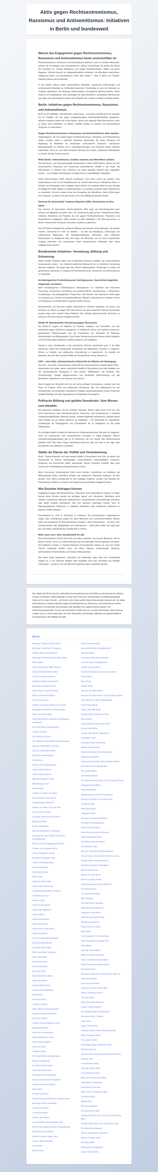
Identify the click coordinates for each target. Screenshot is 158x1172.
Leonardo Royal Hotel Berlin (93, 743)
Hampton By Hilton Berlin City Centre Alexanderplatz (48, 837)
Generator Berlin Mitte (90, 1068)
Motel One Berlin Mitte (42, 714)
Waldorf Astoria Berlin (90, 747)
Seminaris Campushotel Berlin (94, 818)
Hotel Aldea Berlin (40, 924)
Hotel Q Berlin (38, 914)
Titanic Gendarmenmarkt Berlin (94, 960)
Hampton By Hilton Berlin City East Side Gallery (102, 695)
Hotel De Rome (39, 1047)
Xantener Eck (87, 1059)
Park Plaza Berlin (88, 809)
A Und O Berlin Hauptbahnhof (94, 662)
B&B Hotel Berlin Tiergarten (44, 952)
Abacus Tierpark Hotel (90, 1138)
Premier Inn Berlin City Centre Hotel (96, 799)
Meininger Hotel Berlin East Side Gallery (50, 658)
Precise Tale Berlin (40, 1094)
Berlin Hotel (37, 877)
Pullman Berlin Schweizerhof (45, 653)
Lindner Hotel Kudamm (91, 1007)
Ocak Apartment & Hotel (43, 1037)
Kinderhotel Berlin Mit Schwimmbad (96, 752)
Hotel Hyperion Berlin (41, 812)
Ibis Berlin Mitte (87, 1142)
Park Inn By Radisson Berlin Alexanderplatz (51, 1127)
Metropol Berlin (87, 653)
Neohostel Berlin (88, 969)
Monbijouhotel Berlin (90, 922)
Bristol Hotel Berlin (40, 826)
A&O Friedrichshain (89, 870)
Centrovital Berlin (39, 966)
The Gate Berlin (88, 997)
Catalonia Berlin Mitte (41, 881)
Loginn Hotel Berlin (89, 1026)
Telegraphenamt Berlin (91, 785)
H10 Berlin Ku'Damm (41, 736)
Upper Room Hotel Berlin (43, 929)
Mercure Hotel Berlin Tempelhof (46, 831)
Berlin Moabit (86, 898)
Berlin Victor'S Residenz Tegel (94, 1092)
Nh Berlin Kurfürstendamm (92, 823)
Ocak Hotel (86, 1021)
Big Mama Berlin (39, 821)
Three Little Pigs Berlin (91, 710)
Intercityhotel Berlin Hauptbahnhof (96, 648)
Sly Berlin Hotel (87, 804)
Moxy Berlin (86, 681)
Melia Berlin (37, 1089)
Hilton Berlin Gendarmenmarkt (45, 1009)
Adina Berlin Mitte (40, 872)
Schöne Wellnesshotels (42, 1141)
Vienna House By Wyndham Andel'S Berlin (51, 1099)
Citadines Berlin (39, 1051)
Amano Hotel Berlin (40, 1117)
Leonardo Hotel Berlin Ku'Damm (46, 817)
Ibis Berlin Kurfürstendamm (93, 842)
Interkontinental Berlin (41, 770)
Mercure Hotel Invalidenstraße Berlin (48, 844)
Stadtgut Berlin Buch (41, 985)
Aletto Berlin (86, 946)
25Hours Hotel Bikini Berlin (44, 751)
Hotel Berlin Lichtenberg (91, 1082)
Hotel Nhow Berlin (89, 979)
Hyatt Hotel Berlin (40, 933)
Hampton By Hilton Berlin (92, 691)
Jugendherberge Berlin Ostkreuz (46, 891)
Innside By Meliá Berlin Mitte (44, 672)
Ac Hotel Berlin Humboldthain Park (47, 1122)
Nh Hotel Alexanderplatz (91, 1128)
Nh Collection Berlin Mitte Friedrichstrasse (50, 741)
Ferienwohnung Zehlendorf (44, 1075)
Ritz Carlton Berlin (89, 771)
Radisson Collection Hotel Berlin (46, 644)
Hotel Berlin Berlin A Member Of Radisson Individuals (50, 720)
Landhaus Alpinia (39, 1004)
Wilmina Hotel (38, 900)
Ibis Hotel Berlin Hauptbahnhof (45, 727)
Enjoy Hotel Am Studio (91, 927)
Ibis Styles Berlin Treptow (92, 1016)
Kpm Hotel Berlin (39, 957)
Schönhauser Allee (89, 846)
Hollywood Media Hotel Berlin (45, 681)
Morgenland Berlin (40, 1028)
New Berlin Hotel (39, 962)
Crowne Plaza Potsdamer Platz (46, 1023)
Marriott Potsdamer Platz (43, 779)
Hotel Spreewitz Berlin (42, 1070)
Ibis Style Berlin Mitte (90, 1111)
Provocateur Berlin (89, 1040)
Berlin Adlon (37, 662)
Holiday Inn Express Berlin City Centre (49, 705)
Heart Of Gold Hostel (90, 983)
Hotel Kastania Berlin (41, 1042)
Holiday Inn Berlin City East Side (46, 807)
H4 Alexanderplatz (40, 867)
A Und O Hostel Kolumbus (43, 676)
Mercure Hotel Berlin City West (45, 746)
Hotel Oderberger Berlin (91, 837)
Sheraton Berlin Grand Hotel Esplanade (98, 1030)
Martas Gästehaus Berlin (92, 993)
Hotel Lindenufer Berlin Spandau (46, 1080)
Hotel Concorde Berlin (90, 644)
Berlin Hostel (38, 1150)
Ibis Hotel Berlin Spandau (92, 903)
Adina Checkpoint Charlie (43, 853)
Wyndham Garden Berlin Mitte (94, 988)
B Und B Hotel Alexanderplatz (45, 938)
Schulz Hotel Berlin (89, 728)
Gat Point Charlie (39, 1018)
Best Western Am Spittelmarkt (94, 766)
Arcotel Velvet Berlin (90, 1152)
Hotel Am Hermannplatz (42, 1032)
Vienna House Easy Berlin (43, 1084)
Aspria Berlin (86, 676)
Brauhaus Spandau (89, 1106)
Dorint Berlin (86, 719)
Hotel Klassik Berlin (40, 919)
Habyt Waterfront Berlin (42, 976)
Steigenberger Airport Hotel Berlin (95, 724)
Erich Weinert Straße (90, 1073)
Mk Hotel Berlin (39, 971)
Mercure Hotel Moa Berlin (43, 695)
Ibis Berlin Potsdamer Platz (44, 686)
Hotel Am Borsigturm (41, 905)
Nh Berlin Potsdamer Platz (44, 858)
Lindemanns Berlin (40, 1108)
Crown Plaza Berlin (89, 705)
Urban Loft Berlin (39, 732)
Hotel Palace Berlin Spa (42, 886)
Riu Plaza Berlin (39, 999)
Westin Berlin (38, 788)
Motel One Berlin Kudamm (92, 955)
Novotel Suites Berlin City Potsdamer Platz (99, 1124)
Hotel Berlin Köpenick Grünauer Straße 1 (99, 672)
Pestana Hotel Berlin (90, 757)
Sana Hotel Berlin (88, 790)
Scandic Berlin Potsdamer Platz (95, 714)
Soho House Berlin (40, 700)
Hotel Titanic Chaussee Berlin (45, 691)
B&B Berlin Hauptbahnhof (92, 908)
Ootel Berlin (37, 995)
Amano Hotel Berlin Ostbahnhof (95, 733)
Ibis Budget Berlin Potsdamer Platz (96, 1045)
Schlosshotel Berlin (89, 776)
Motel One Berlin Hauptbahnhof (95, 941)
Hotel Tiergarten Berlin (91, 1035)
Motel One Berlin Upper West (45, 1136)
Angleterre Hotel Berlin (91, 913)
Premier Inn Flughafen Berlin (45, 848)
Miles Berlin (86, 931)
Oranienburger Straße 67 (43, 803)
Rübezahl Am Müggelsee (92, 1147)
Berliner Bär (86, 1101)
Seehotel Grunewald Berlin (92, 917)
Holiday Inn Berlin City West (44, 793)
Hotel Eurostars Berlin (90, 828)
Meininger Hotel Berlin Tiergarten (46, 648)
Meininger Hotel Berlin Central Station (48, 710)
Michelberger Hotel (40, 784)
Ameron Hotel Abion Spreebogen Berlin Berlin (101, 1054)
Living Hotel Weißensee (42, 990)
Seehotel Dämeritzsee (42, 943)
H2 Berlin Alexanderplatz (43, 755)
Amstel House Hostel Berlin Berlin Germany (100, 856)
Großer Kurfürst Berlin (90, 667)
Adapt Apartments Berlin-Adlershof (96, 884)
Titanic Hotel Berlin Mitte (43, 863)
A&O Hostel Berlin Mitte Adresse (46, 667)
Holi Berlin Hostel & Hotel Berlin (95, 865)
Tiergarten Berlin (88, 813)
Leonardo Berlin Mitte (41, 948)
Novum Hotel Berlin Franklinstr (94, 1133)
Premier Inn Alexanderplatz (44, 765)
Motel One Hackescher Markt (94, 1078)
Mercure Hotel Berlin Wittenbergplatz (97, 851)
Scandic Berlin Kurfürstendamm (95, 861)
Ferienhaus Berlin (88, 889)
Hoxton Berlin (87, 686)
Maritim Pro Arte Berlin (91, 875)
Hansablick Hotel (88, 738)
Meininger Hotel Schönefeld (44, 1103)
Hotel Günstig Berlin (41, 1061)
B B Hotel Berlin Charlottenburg (46, 1056)
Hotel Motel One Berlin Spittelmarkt (96, 700)
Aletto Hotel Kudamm (41, 774)
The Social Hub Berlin (90, 894)
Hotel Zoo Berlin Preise (91, 879)
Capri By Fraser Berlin (90, 950)
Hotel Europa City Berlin (42, 1132)
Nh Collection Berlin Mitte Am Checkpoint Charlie (102, 780)
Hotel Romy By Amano (91, 1087)
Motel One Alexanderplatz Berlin (95, 964)
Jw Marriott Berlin (40, 1113)
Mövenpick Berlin (39, 981)
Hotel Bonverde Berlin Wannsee (95, 832)
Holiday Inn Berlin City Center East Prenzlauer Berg (101, 1117)
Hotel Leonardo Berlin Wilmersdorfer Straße (100, 761)
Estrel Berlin (37, 760)
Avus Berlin (37, 1146)
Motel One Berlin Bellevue (92, 1002)
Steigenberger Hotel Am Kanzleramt (96, 795)
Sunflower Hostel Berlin (42, 1066)
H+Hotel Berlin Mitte (90, 1064)
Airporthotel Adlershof (41, 910)
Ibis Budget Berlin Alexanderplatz (95, 1012)
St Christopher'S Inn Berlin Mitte (95, 936)
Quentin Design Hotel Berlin (44, 1014)
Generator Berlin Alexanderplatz (95, 658)
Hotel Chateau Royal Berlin (44, 798)
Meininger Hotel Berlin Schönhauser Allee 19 (100, 974)
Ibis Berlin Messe (88, 1049)
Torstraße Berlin (88, 1097)
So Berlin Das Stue (40, 896)
